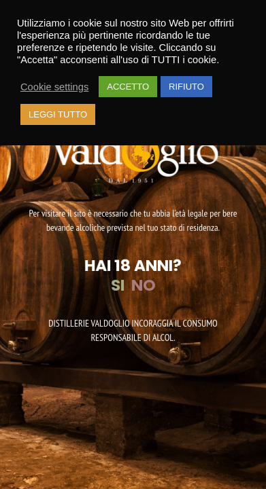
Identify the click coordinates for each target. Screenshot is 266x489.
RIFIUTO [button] (186, 87)
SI (118, 285)
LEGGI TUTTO (58, 114)
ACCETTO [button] (128, 87)
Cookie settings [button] (54, 87)
